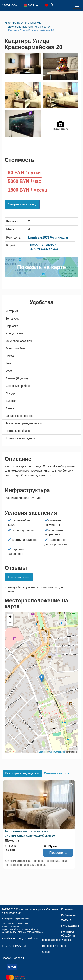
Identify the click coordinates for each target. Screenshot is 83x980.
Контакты (67, 909)
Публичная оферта (68, 917)
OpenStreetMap (57, 752)
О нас (46, 951)
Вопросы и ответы (54, 945)
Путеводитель (70, 925)
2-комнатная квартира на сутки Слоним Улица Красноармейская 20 (30, 833)
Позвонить (58, 852)
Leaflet (42, 752)
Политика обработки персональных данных (58, 935)
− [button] (10, 623)
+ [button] (10, 617)
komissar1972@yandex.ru (48, 237)
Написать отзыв (18, 577)
